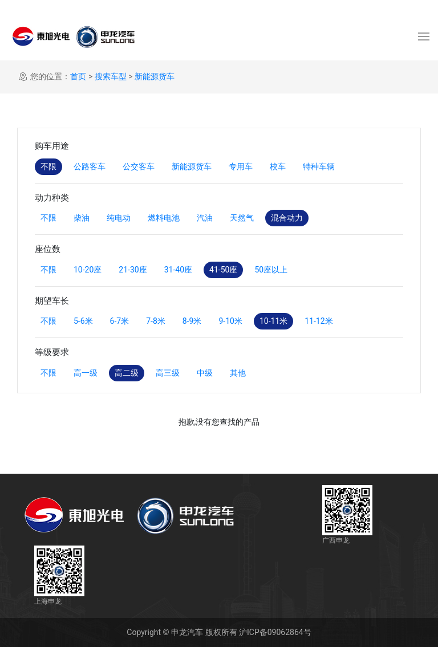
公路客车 (90, 166)
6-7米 (119, 320)
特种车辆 (319, 166)
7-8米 (155, 320)
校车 (278, 166)
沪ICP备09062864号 (275, 632)
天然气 (242, 217)
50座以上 (270, 269)
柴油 (82, 217)
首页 (78, 76)
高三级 (168, 372)
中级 (205, 372)
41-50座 (223, 269)
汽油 (205, 217)
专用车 (241, 166)
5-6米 (83, 320)
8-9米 (192, 320)
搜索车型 (111, 76)
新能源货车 (155, 76)
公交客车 (139, 166)
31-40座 (178, 269)
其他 (238, 372)
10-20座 (88, 269)
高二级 (127, 372)
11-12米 (318, 320)
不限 (48, 166)
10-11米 (273, 320)
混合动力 (287, 217)
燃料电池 (164, 217)
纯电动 (119, 217)
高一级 (86, 372)
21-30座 (133, 269)
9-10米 (230, 320)
